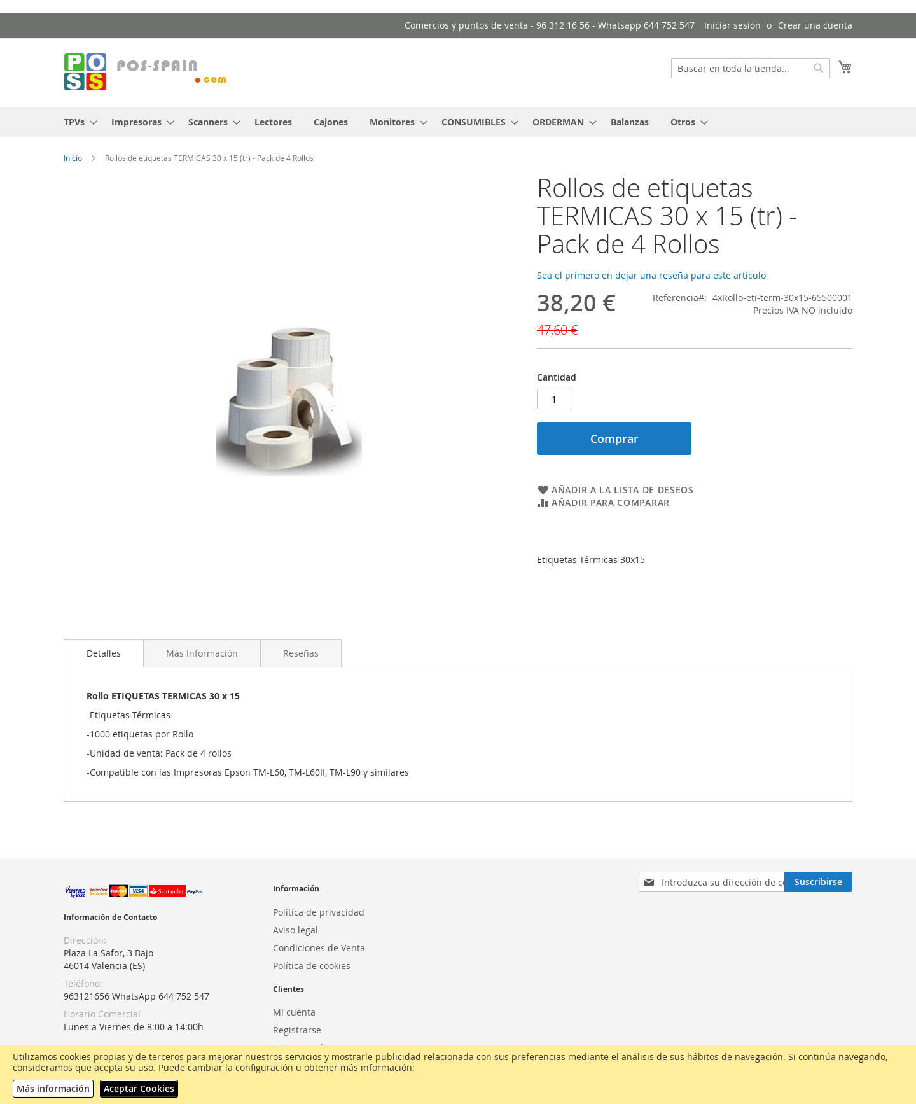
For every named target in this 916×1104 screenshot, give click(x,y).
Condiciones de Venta (319, 948)
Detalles (104, 653)
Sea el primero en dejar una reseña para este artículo (651, 275)
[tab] (104, 653)
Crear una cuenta (815, 25)
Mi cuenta (294, 1012)
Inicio (73, 158)
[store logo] (146, 72)
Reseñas (301, 653)
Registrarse (297, 1030)
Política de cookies (311, 966)
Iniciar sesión (732, 25)
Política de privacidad (318, 912)
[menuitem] (76, 122)
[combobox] (750, 68)
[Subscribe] (818, 882)
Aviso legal (295, 930)
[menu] (458, 122)
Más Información (202, 653)
